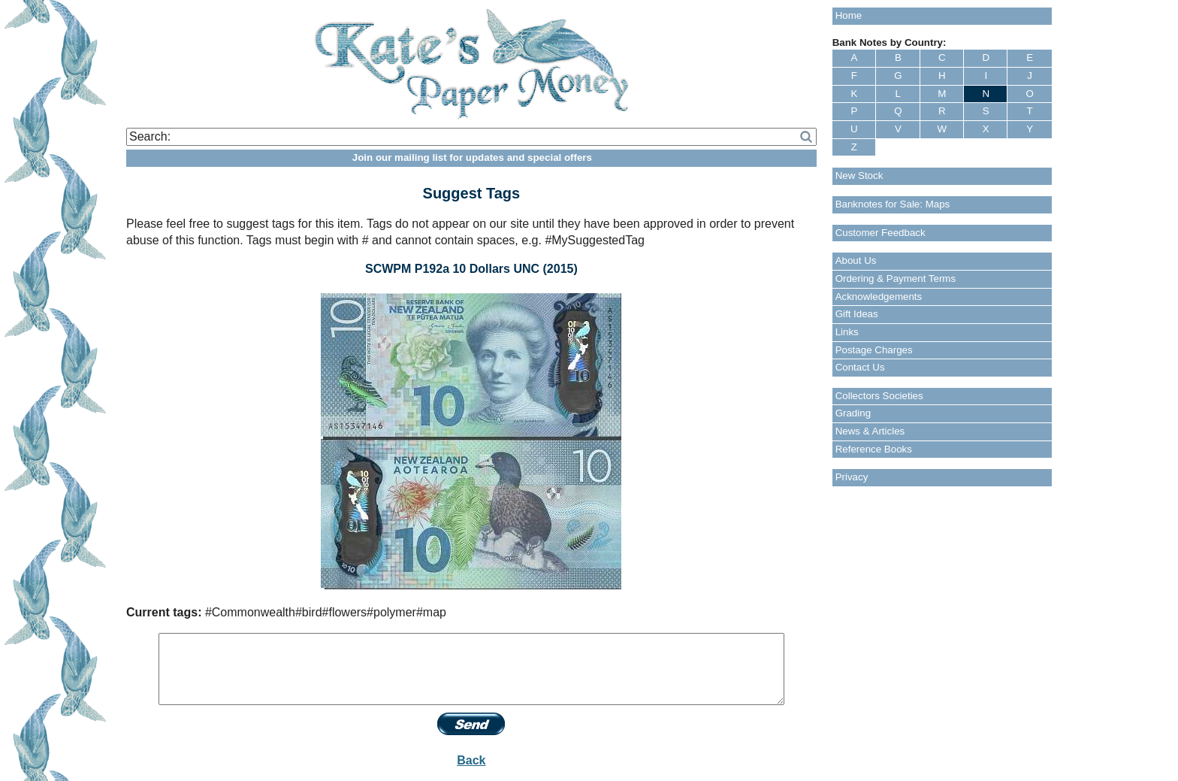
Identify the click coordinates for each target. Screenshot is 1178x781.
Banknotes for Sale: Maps (892, 204)
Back (471, 760)
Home (848, 15)
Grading (853, 413)
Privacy (851, 477)
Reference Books (873, 449)
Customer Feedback (880, 232)
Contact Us (860, 367)
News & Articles (870, 431)
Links (847, 332)
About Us (856, 260)
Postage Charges (874, 350)
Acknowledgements (879, 296)
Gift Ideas (856, 313)
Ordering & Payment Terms (895, 278)
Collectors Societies (879, 395)
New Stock (859, 175)
